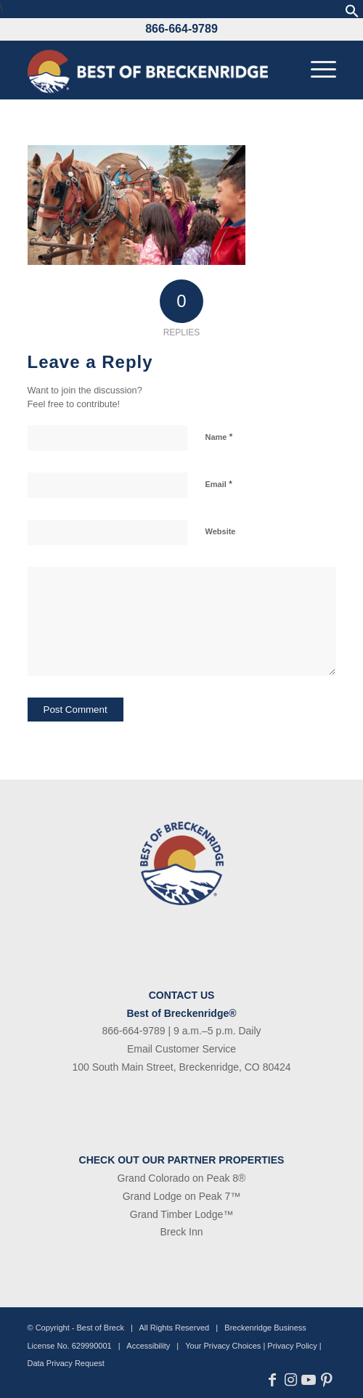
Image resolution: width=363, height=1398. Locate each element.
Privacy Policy (292, 1345)
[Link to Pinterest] (327, 1380)
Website (220, 531)
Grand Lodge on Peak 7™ (182, 1196)
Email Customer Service (181, 1049)
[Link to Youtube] (309, 1380)
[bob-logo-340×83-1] (151, 70)
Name (219, 436)
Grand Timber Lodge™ (181, 1214)
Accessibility (148, 1345)
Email (218, 483)
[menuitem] (316, 70)
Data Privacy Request (66, 1363)
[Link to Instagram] (291, 1380)
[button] (352, 14)
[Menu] (316, 70)
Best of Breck (100, 1327)
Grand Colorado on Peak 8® (182, 1178)
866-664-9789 (181, 29)
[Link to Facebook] (273, 1380)
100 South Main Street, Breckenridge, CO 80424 (181, 1067)
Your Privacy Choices (223, 1345)
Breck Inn (181, 1232)
